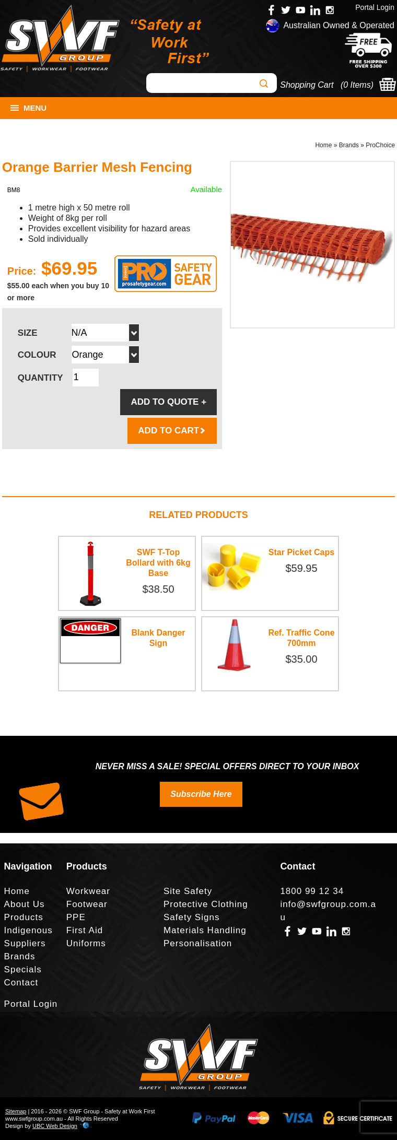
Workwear (88, 891)
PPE (76, 917)
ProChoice (380, 145)
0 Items (356, 84)
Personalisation (198, 943)
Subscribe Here (200, 794)
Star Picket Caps (301, 552)
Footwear (87, 904)
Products (23, 917)
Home (323, 145)
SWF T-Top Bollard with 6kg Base (158, 563)
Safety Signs (191, 917)
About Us (24, 904)
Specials (23, 969)
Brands (349, 145)
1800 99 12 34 (312, 891)
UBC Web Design (54, 1126)
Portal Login (374, 7)
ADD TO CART (172, 431)
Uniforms (86, 943)
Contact (21, 983)
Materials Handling (205, 930)
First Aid (84, 930)
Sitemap (15, 1111)
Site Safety (188, 891)
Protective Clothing (206, 904)
